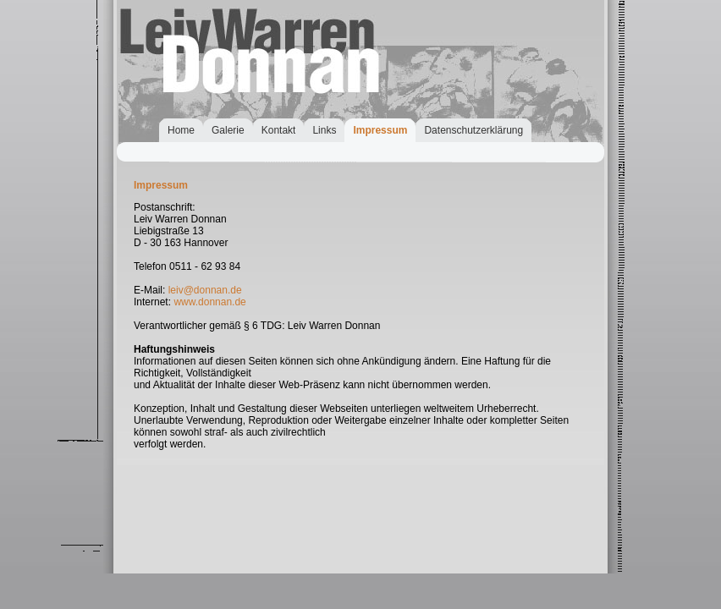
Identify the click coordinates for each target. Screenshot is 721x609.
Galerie (228, 130)
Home (181, 130)
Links (324, 130)
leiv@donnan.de (205, 290)
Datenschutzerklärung (473, 130)
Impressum (380, 130)
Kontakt (278, 130)
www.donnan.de (209, 302)
